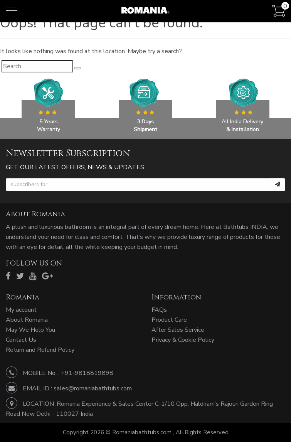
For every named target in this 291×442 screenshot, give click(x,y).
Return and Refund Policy (40, 350)
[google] (47, 276)
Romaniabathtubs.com (142, 432)
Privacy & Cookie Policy (182, 340)
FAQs (159, 310)
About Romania (27, 320)
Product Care (169, 320)
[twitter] (20, 276)
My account (21, 310)
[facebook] (8, 276)
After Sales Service (177, 330)
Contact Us (21, 340)
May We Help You (30, 330)
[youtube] (33, 276)
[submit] (277, 184)
